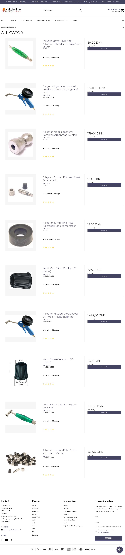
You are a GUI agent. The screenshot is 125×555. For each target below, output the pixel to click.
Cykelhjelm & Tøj (43, 20)
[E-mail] (108, 522)
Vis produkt (104, 48)
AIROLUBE (35, 511)
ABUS (34, 505)
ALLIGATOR (36, 517)
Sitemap (3, 535)
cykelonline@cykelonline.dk (12, 530)
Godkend (109, 538)
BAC (33, 531)
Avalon (34, 526)
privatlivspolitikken (103, 532)
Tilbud (3, 20)
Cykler (13, 20)
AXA (33, 529)
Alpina (34, 520)
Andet (75, 20)
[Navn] (108, 517)
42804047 (5, 527)
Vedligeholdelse (61, 20)
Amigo (34, 523)
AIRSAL (34, 514)
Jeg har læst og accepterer (106, 531)
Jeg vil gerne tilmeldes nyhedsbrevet (110, 526)
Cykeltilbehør (26, 20)
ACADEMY (35, 508)
